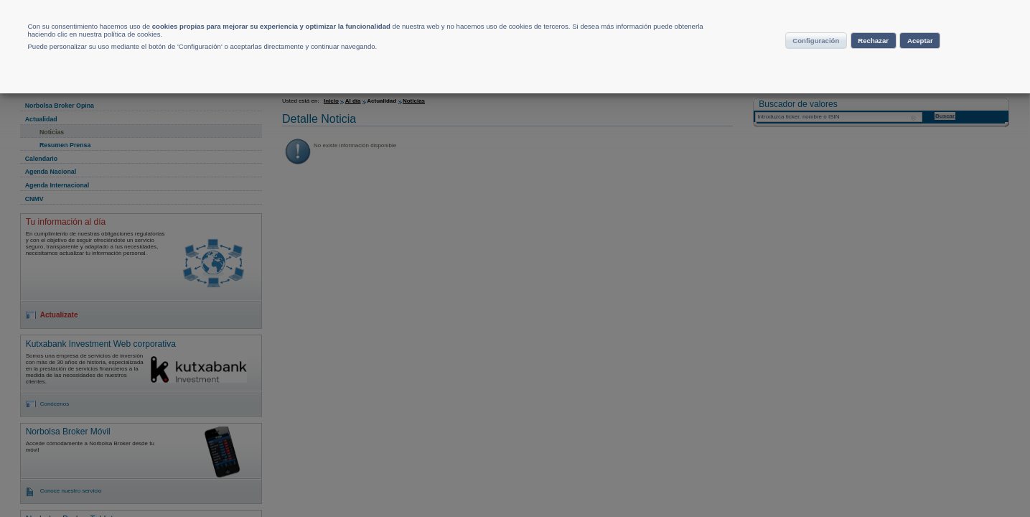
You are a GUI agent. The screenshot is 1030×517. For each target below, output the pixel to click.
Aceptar (941, 60)
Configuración (787, 60)
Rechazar (872, 60)
